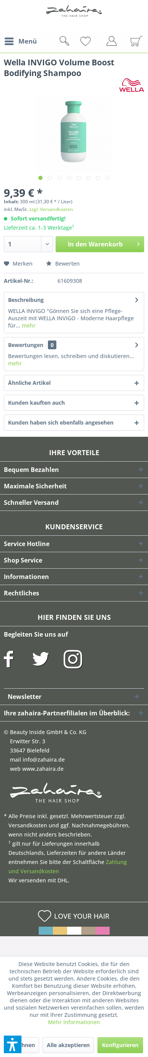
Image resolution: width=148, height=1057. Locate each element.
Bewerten (63, 263)
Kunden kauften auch (36, 402)
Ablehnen (22, 1045)
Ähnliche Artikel (29, 382)
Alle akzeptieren (68, 1045)
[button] (12, 1044)
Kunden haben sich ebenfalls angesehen (60, 422)
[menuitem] (20, 41)
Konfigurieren (120, 1045)
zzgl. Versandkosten (51, 209)
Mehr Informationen (74, 1022)
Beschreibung (26, 299)
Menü (21, 40)
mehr (28, 325)
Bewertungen (25, 345)
